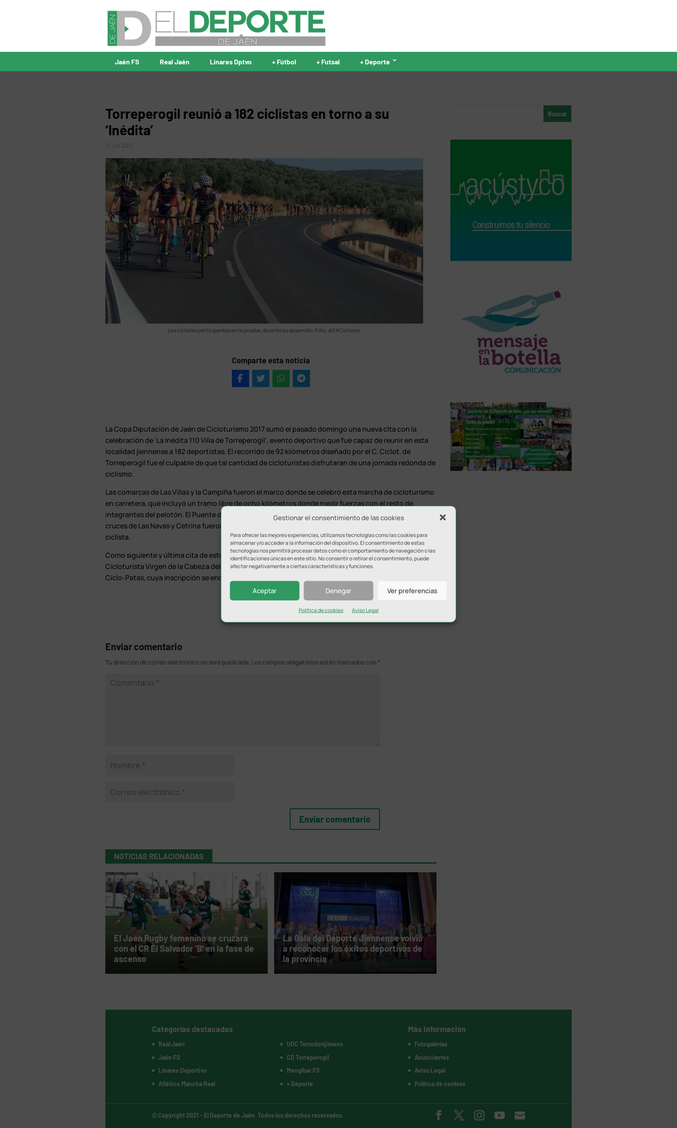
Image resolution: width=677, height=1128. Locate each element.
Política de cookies (321, 610)
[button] (443, 517)
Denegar (338, 590)
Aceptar (265, 590)
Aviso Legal (365, 610)
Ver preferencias (412, 590)
